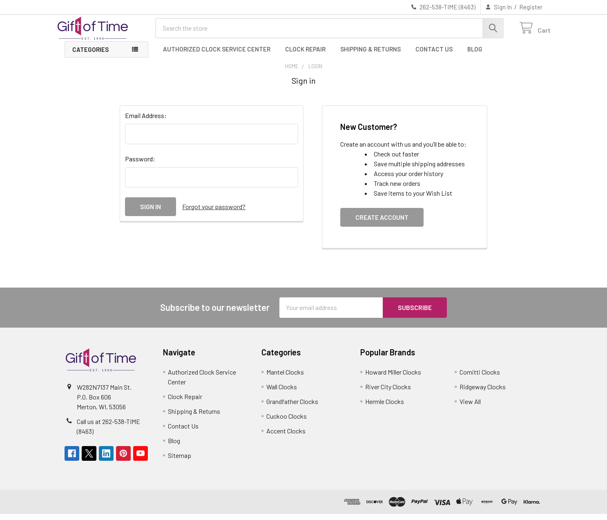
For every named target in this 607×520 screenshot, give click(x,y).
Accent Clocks (286, 437)
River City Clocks (388, 393)
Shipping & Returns (370, 55)
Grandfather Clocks (292, 407)
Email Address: (146, 121)
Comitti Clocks (480, 378)
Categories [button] (90, 55)
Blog (474, 55)
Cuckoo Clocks (286, 422)
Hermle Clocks (384, 407)
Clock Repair (305, 55)
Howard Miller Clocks (393, 378)
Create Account (381, 223)
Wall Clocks (281, 393)
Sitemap (179, 461)
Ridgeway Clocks (483, 393)
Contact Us (434, 55)
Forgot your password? (213, 212)
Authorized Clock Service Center (216, 55)
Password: (140, 165)
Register (530, 7)
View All (470, 407)
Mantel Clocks (285, 378)
